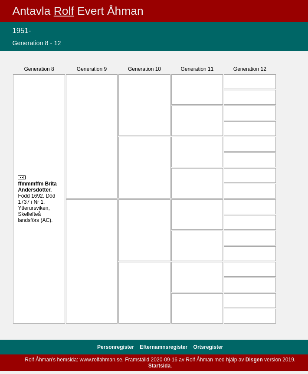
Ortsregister (208, 347)
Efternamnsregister (164, 347)
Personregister (116, 347)
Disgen (254, 360)
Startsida (159, 366)
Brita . (37, 187)
